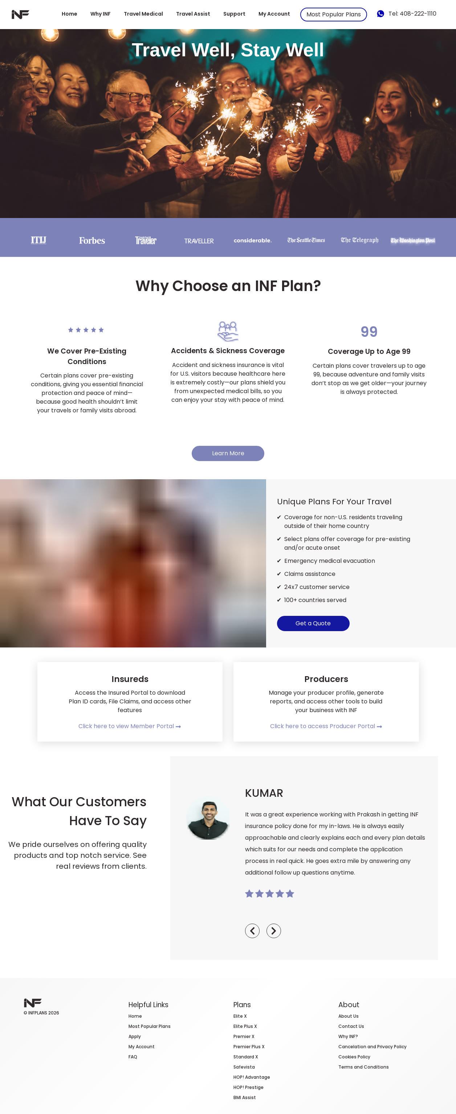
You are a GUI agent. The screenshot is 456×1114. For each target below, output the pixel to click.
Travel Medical (143, 13)
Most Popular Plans (333, 14)
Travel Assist (193, 13)
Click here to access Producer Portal (326, 726)
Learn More (228, 453)
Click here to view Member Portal (129, 726)
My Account (274, 13)
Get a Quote (313, 623)
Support (234, 13)
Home (69, 13)
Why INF (100, 13)
